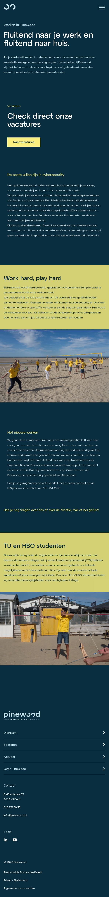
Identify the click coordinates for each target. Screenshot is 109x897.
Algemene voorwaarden (19, 888)
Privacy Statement (15, 880)
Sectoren (10, 744)
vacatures (11, 589)
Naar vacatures (23, 142)
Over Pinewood (15, 768)
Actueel (9, 756)
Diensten (10, 732)
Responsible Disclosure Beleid (23, 872)
